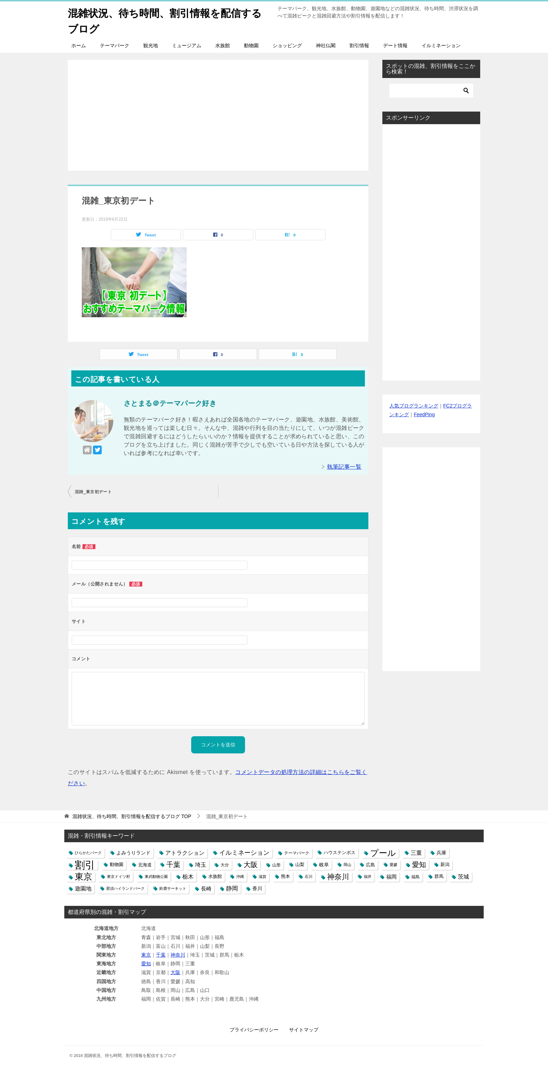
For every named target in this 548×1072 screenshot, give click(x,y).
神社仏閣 (326, 45)
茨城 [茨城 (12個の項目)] (463, 877)
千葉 (161, 955)
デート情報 (395, 45)
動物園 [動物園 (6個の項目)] (116, 864)
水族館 (222, 45)
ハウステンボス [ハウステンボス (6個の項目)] (339, 852)
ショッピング (287, 45)
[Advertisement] (218, 112)
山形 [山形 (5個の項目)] (276, 864)
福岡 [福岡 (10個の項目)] (391, 877)
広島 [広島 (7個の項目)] (370, 864)
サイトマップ (303, 1029)
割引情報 (359, 45)
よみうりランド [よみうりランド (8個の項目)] (133, 853)
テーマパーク (114, 45)
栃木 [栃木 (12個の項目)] (188, 877)
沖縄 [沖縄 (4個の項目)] (240, 876)
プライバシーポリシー (254, 1029)
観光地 (150, 45)
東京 (146, 955)
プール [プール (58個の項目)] (383, 853)
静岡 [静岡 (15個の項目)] (232, 888)
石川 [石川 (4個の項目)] (308, 876)
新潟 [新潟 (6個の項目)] (444, 864)
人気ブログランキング (413, 406)
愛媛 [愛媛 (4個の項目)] (393, 864)
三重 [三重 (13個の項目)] (416, 853)
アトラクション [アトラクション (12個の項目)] (184, 853)
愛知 (146, 963)
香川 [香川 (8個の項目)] (257, 888)
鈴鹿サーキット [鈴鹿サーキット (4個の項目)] (172, 888)
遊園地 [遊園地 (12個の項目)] (83, 889)
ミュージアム (186, 45)
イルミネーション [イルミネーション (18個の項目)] (244, 852)
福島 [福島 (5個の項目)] (415, 876)
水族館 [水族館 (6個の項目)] (215, 876)
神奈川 (178, 955)
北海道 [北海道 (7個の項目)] (145, 864)
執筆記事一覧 (344, 467)
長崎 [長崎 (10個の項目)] (206, 889)
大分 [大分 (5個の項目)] (225, 864)
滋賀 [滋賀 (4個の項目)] (262, 876)
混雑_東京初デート (93, 491)
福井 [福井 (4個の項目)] (368, 876)
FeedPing (424, 414)
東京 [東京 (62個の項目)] (83, 876)
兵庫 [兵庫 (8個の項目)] (441, 853)
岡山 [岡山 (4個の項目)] (347, 864)
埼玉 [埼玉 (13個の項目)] (200, 864)
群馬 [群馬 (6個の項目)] (439, 876)
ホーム (78, 45)
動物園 (251, 45)
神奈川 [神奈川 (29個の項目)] (338, 877)
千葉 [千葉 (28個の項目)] (173, 864)
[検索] (431, 91)
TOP (131, 816)
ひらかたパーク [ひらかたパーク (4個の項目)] (88, 853)
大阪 (175, 972)
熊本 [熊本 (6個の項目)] (285, 876)
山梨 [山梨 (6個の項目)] (299, 864)
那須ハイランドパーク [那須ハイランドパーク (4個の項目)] (125, 888)
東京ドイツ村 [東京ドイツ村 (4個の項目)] (118, 876)
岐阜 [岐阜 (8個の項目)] (324, 864)
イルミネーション (441, 45)
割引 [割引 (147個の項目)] (85, 865)
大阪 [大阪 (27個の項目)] (251, 864)
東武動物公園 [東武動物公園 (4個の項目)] (156, 876)
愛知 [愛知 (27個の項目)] (419, 864)
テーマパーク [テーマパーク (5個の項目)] (296, 853)
